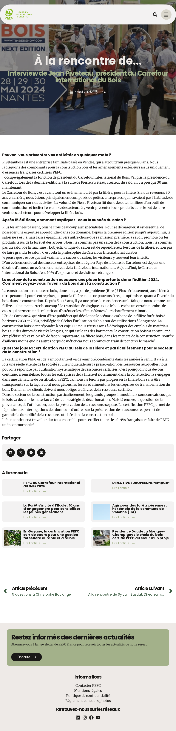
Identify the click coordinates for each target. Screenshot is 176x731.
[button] (10, 452)
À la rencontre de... (88, 61)
